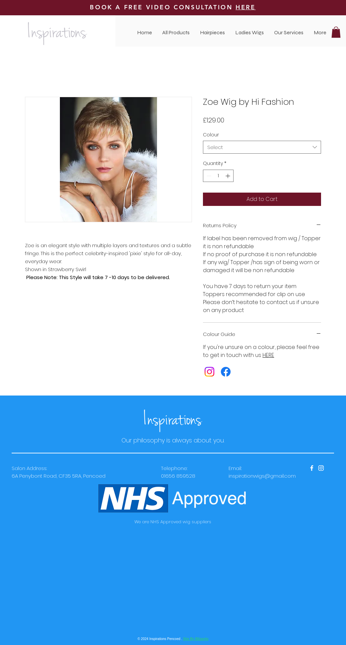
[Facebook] (225, 371)
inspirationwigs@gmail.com (262, 475)
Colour (211, 134)
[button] (288, 32)
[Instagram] (209, 371)
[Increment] (228, 176)
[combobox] (262, 147)
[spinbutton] (218, 176)
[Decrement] (208, 176)
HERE (246, 7)
